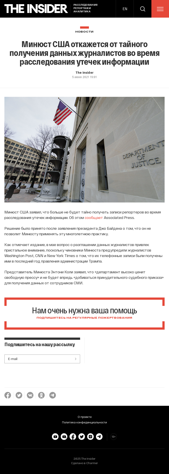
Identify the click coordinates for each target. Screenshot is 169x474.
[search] (142, 9)
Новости (84, 32)
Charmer (92, 463)
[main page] (36, 9)
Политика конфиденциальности (84, 422)
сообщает (94, 217)
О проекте (85, 417)
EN (125, 9)
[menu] (160, 9)
